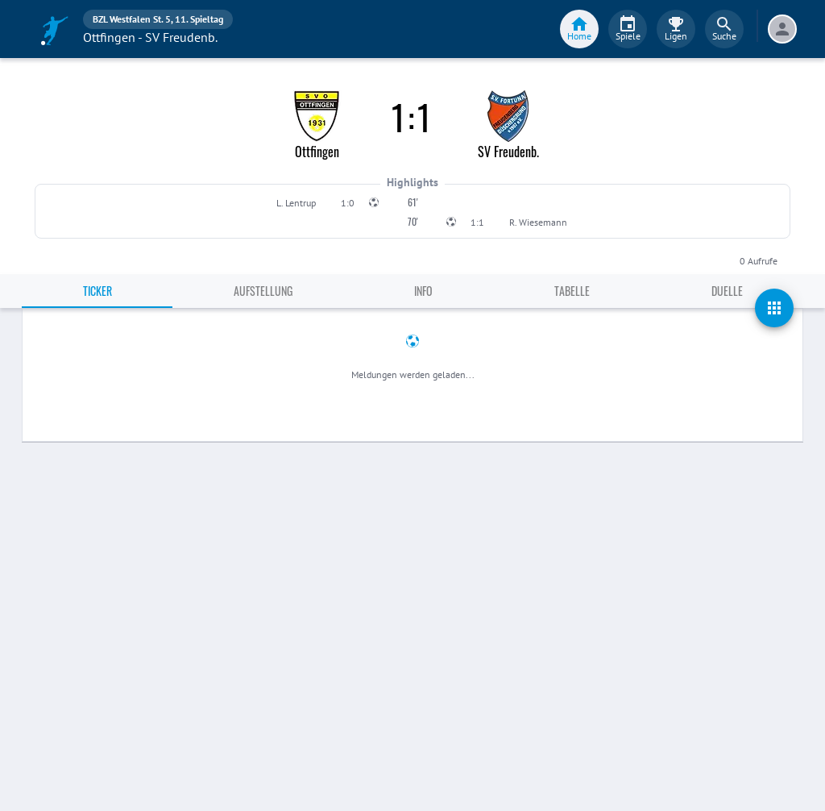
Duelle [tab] (727, 290)
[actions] (774, 308)
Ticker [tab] (97, 290)
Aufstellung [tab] (263, 290)
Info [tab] (423, 290)
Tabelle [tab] (572, 290)
